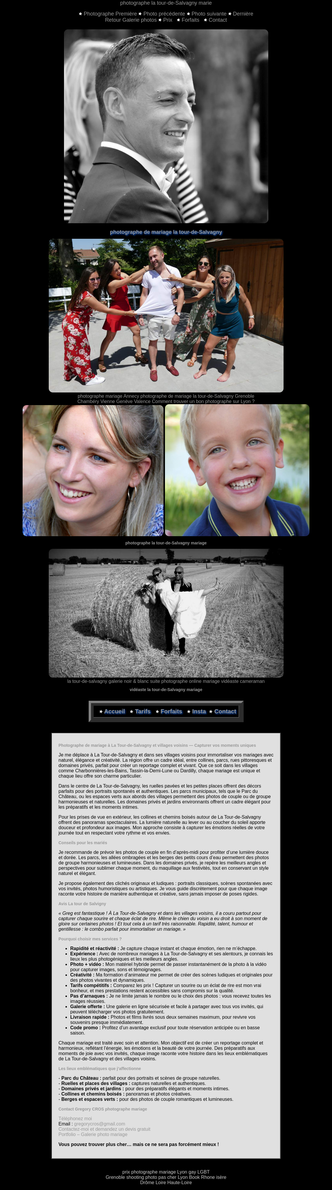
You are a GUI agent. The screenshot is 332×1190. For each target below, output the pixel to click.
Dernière (243, 14)
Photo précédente (164, 14)
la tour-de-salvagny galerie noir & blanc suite (113, 681)
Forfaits (189, 20)
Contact (215, 20)
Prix (166, 20)
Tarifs (143, 711)
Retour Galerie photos (131, 20)
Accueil (115, 711)
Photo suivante (209, 14)
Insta (199, 711)
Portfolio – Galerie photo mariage (92, 1134)
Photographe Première (110, 14)
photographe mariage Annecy (108, 396)
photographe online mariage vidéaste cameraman (212, 681)
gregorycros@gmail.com (99, 1123)
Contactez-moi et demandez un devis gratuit (104, 1129)
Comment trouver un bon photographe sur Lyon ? (203, 401)
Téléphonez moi (75, 1118)
